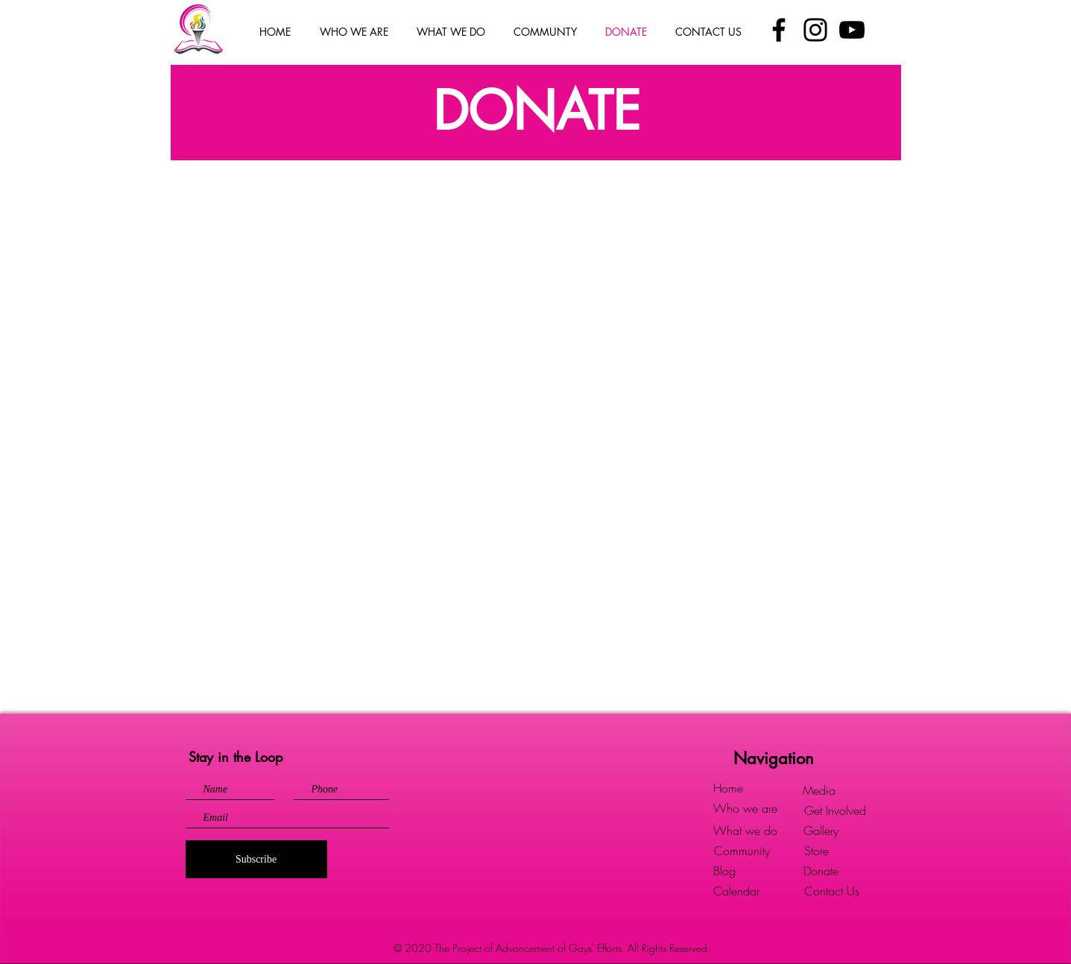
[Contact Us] (832, 891)
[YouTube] (852, 29)
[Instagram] (815, 29)
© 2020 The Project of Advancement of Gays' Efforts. (511, 948)
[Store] (816, 851)
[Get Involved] (835, 811)
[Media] (819, 791)
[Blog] (724, 871)
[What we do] (745, 831)
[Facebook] (778, 29)
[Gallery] (821, 831)
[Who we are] (745, 808)
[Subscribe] (256, 859)
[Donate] (821, 871)
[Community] (742, 851)
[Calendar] (737, 891)
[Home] (729, 788)
